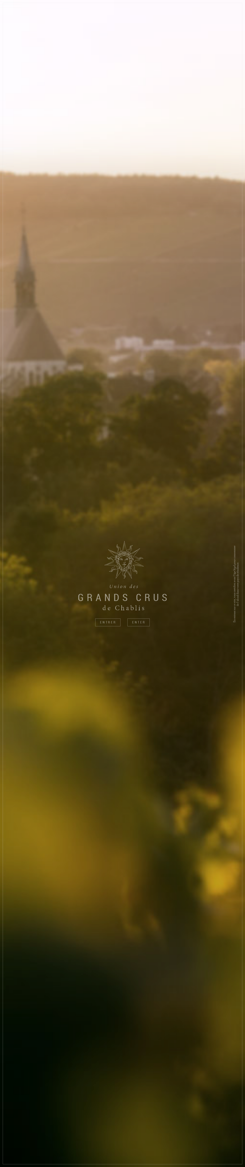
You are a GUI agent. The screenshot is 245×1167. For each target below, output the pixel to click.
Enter (139, 622)
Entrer (108, 622)
